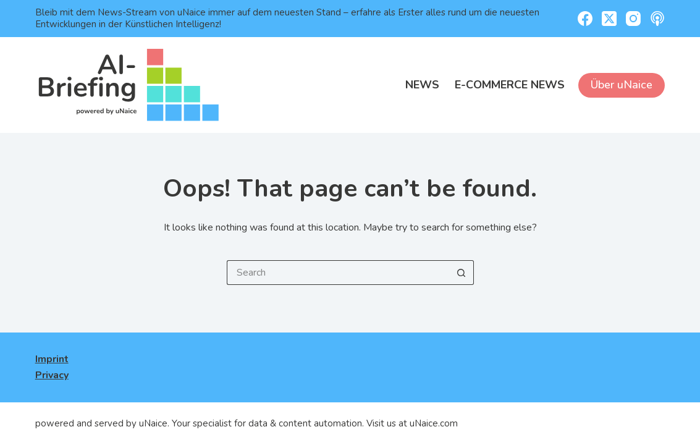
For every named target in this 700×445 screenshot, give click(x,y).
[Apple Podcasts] (657, 18)
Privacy (52, 375)
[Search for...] (338, 272)
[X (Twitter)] (609, 18)
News (422, 84)
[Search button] (461, 272)
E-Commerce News (510, 84)
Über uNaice (621, 84)
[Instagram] (633, 18)
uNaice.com (434, 423)
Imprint (52, 359)
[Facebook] (585, 18)
